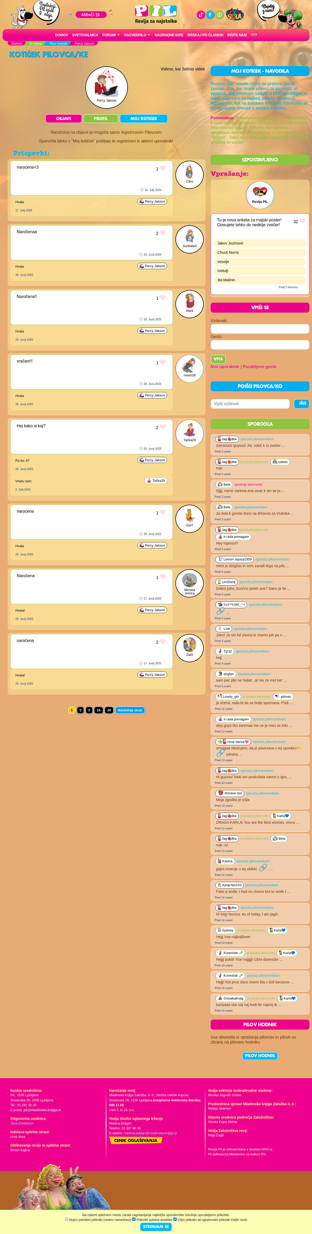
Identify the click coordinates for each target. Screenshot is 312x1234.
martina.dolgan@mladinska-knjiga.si (150, 1133)
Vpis (218, 359)
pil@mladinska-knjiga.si (42, 1110)
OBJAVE (63, 119)
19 (98, 710)
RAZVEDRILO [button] (135, 35)
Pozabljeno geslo (260, 367)
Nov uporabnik (225, 367)
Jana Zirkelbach (21, 1123)
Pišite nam (237, 35)
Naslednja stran (130, 710)
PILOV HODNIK (260, 1056)
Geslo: (216, 336)
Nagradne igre (169, 35)
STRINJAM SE (156, 1227)
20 (109, 710)
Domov (61, 35)
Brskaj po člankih (205, 35)
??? (254, 35)
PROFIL (101, 119)
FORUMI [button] (109, 35)
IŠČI (302, 404)
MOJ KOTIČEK (143, 119)
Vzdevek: (219, 321)
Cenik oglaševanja (135, 1141)
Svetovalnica (85, 35)
